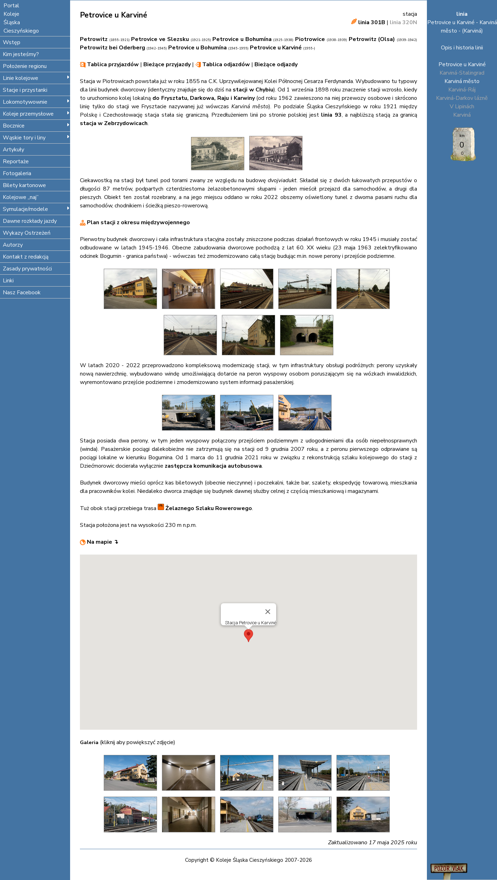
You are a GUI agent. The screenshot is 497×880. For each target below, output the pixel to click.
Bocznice (36, 126)
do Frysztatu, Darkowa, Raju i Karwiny (203, 98)
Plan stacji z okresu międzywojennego (135, 222)
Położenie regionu (25, 66)
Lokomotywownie (36, 102)
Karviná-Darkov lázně (462, 98)
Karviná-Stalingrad (462, 73)
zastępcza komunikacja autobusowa (213, 466)
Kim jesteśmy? (21, 54)
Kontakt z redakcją (25, 257)
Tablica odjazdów (225, 64)
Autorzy (13, 245)
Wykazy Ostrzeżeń (26, 233)
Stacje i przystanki (25, 90)
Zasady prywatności (27, 269)
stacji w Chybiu (253, 90)
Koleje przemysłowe (36, 114)
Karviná (462, 115)
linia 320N (403, 22)
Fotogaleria (17, 173)
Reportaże (16, 161)
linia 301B (371, 22)
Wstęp (11, 42)
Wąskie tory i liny (36, 138)
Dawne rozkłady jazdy (30, 221)
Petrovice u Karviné (462, 64)
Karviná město (461, 81)
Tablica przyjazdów (112, 64)
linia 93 (331, 115)
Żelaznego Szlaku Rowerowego (205, 508)
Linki (8, 280)
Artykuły (13, 149)
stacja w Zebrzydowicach (114, 123)
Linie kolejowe (36, 78)
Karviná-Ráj (462, 90)
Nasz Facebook (22, 292)
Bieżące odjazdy (276, 64)
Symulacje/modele (36, 209)
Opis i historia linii (462, 47)
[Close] (267, 611)
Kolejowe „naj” (21, 197)
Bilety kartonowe (24, 185)
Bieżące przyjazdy (167, 64)
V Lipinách (462, 106)
